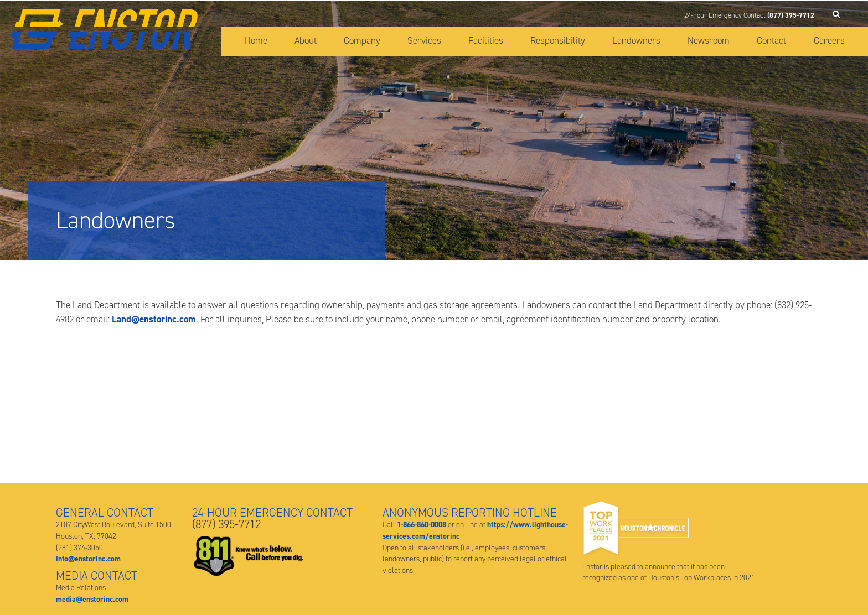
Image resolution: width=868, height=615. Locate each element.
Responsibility (557, 40)
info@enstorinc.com (88, 559)
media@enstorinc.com (92, 599)
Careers (829, 40)
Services (424, 40)
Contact (771, 40)
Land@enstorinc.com (154, 319)
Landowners (636, 40)
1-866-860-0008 (421, 524)
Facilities (485, 40)
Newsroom (709, 40)
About (305, 40)
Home (256, 40)
